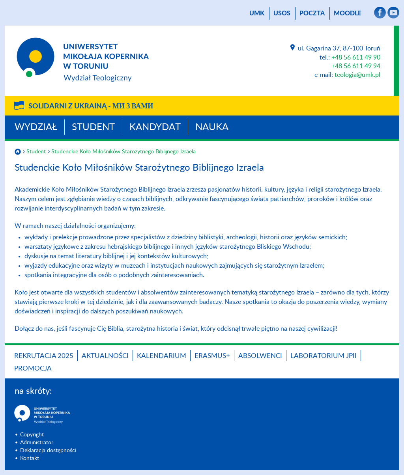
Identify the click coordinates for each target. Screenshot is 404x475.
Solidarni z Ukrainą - (90, 106)
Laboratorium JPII (323, 355)
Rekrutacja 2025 (43, 355)
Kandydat (155, 127)
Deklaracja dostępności (48, 450)
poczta (312, 13)
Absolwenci (260, 355)
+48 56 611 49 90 (355, 57)
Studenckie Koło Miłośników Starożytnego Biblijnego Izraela (123, 152)
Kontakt (29, 458)
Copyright (32, 435)
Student (93, 127)
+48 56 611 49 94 (355, 66)
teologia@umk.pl (357, 75)
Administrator (36, 442)
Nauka (211, 127)
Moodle (347, 13)
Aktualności (105, 355)
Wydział (36, 127)
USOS (281, 13)
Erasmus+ (212, 355)
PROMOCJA (33, 368)
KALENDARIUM (161, 355)
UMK (256, 13)
